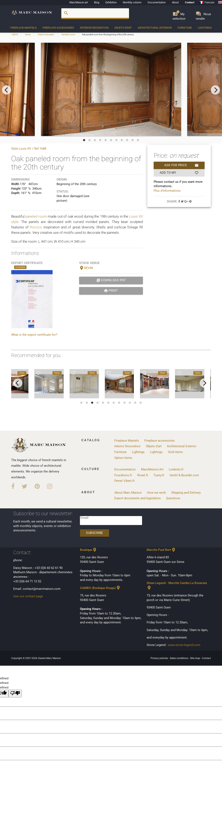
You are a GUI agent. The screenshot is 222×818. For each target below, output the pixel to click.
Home (28, 34)
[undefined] (15, 693)
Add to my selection (179, 173)
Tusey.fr (158, 475)
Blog (96, 2)
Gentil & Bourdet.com (184, 475)
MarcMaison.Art (152, 469)
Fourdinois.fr (123, 475)
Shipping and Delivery (186, 492)
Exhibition (111, 2)
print (111, 290)
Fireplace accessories (58, 27)
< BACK (14, 34)
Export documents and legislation (137, 498)
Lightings (205, 27)
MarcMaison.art (78, 2)
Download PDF (111, 280)
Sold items (175, 452)
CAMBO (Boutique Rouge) (100, 588)
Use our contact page (28, 596)
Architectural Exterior (155, 27)
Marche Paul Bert (161, 550)
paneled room (36, 216)
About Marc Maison (128, 492)
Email (84, 518)
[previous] (6, 90)
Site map (195, 658)
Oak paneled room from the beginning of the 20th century (108, 34)
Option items (123, 458)
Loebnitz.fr (176, 469)
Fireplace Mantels (23, 27)
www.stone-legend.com (184, 645)
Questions (173, 498)
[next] (215, 90)
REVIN (86, 268)
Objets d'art (123, 27)
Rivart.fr (142, 475)
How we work (156, 492)
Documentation (157, 2)
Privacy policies (160, 658)
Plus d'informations (167, 191)
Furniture (184, 27)
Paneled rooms (68, 34)
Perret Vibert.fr (124, 481)
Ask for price (181, 165)
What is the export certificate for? (34, 335)
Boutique (88, 550)
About (175, 2)
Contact (189, 2)
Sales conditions (179, 658)
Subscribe (94, 533)
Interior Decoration (94, 27)
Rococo (36, 227)
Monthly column (132, 2)
